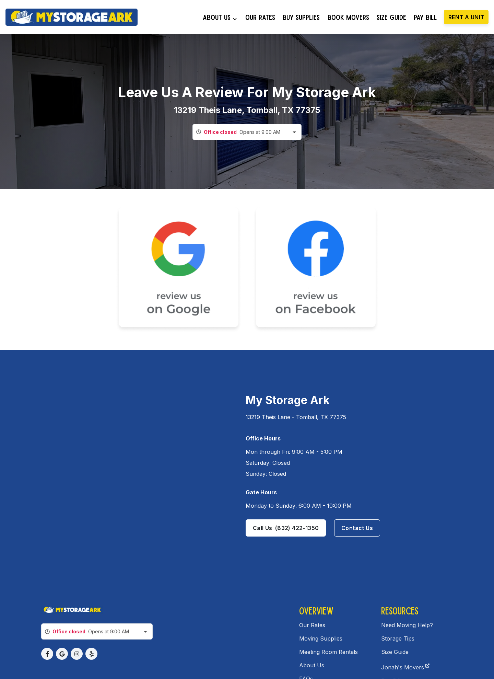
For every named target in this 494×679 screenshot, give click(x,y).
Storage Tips (397, 638)
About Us (311, 665)
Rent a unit (466, 17)
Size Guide (395, 651)
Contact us (357, 528)
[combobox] (247, 132)
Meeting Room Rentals (328, 651)
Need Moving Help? (407, 625)
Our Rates (312, 625)
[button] (47, 654)
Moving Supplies (320, 638)
